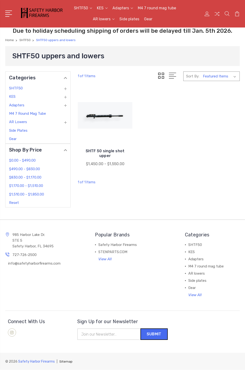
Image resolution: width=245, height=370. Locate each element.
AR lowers (104, 19)
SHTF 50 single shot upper (103, 149)
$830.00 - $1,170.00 (25, 177)
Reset (14, 203)
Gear (148, 19)
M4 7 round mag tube (157, 8)
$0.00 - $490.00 (22, 160)
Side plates (129, 19)
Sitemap (66, 362)
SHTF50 (83, 8)
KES (102, 8)
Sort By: (192, 76)
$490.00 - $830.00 (24, 169)
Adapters (122, 8)
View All (105, 259)
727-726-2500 (24, 255)
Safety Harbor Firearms (117, 245)
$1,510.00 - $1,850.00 (26, 194)
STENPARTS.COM (112, 252)
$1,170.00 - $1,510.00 (26, 186)
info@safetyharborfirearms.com (34, 263)
